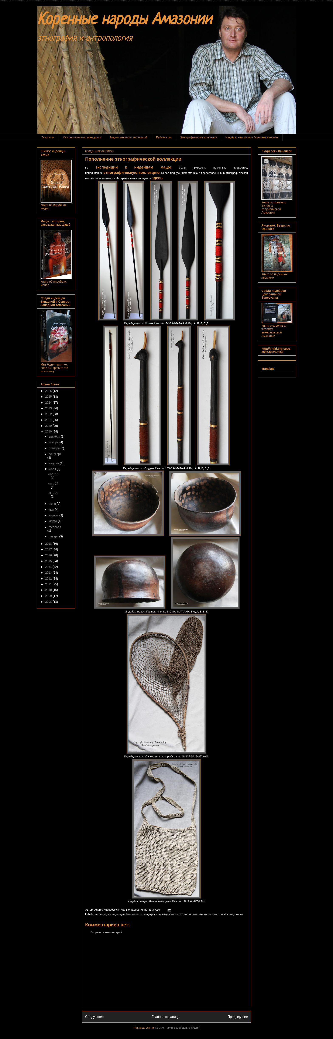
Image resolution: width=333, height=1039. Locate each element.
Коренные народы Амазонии (124, 20)
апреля (54, 515)
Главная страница (165, 1017)
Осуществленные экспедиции (82, 137)
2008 (49, 601)
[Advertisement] (166, 974)
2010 (49, 590)
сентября (55, 454)
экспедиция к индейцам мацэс (159, 914)
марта (53, 521)
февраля (55, 527)
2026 (49, 391)
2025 (49, 396)
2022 (49, 414)
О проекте (48, 137)
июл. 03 (53, 493)
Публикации (164, 137)
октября (54, 448)
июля (53, 469)
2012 (49, 578)
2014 (49, 566)
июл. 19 (53, 474)
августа (54, 463)
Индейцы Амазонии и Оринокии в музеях (252, 137)
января (54, 536)
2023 (49, 408)
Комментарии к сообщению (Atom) (177, 1027)
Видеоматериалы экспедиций (129, 137)
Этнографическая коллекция (198, 137)
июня (53, 503)
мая (52, 509)
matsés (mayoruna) (231, 914)
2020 (49, 425)
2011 (49, 584)
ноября (54, 442)
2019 (49, 431)
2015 (49, 561)
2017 (49, 549)
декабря (55, 436)
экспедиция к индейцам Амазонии (117, 914)
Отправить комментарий (106, 932)
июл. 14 (53, 483)
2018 (49, 543)
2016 (49, 555)
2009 (49, 596)
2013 (49, 572)
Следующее (94, 1017)
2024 (49, 402)
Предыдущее (238, 1017)
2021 (49, 420)
